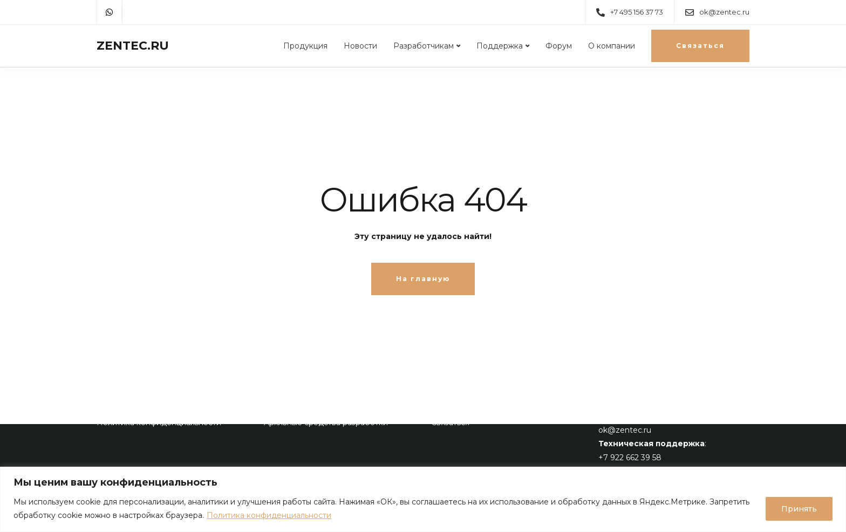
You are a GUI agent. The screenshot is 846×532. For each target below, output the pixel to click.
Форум (558, 46)
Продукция (305, 46)
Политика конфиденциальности (269, 515)
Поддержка (499, 46)
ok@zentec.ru (624, 430)
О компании (611, 46)
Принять (799, 509)
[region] (423, 499)
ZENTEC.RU (133, 45)
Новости (360, 46)
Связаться (700, 46)
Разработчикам (423, 46)
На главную (423, 279)
